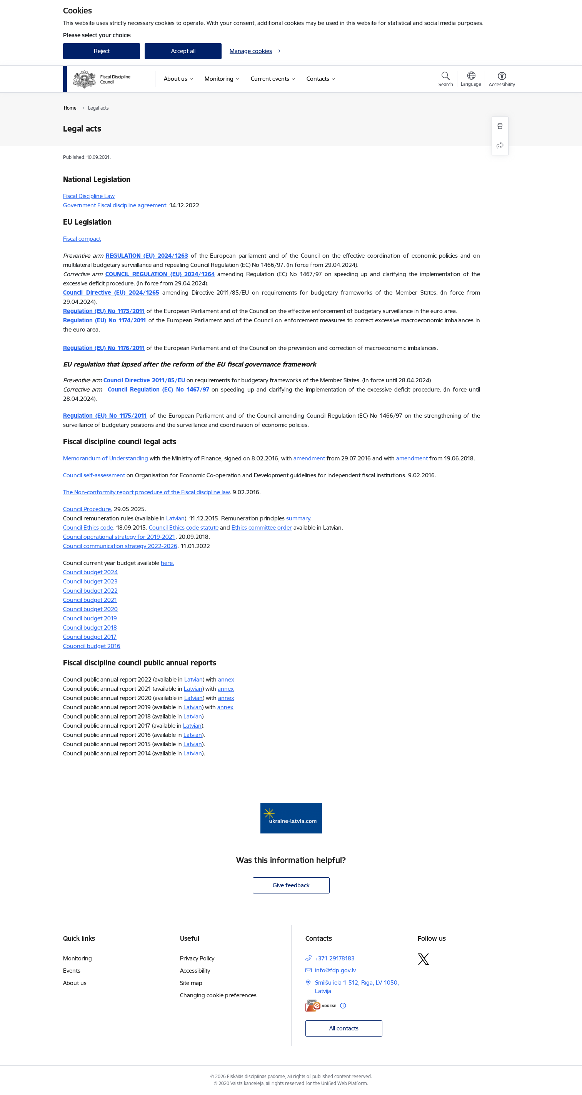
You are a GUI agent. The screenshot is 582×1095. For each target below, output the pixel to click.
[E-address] (320, 1005)
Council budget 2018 (90, 627)
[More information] (343, 1005)
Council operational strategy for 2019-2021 (119, 536)
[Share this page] (500, 145)
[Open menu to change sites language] (471, 80)
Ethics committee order (262, 527)
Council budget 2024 (90, 572)
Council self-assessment (94, 475)
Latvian (175, 518)
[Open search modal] (446, 80)
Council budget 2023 (90, 581)
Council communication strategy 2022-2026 (120, 546)
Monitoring (77, 958)
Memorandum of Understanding (105, 458)
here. (167, 563)
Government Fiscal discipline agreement (114, 205)
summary (298, 518)
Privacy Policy (197, 958)
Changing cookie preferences (218, 995)
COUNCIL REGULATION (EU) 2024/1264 (160, 274)
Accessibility (195, 970)
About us (75, 983)
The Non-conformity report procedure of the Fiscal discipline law (146, 492)
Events (71, 970)
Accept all (183, 51)
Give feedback (291, 885)
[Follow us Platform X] (423, 959)
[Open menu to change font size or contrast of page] (502, 80)
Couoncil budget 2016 (91, 646)
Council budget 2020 (90, 609)
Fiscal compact (82, 238)
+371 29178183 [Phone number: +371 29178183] (335, 958)
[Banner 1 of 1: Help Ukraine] (291, 817)
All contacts (344, 1028)
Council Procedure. (87, 509)
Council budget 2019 (90, 618)
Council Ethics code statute (183, 527)
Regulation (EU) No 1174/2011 (104, 320)
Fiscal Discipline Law (89, 196)
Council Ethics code (88, 527)
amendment (309, 458)
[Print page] (500, 126)
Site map (191, 983)
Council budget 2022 (90, 590)
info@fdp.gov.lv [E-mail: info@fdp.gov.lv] (335, 970)
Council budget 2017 (90, 636)
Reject (102, 51)
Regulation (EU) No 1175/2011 (105, 415)
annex (226, 679)
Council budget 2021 (90, 599)
